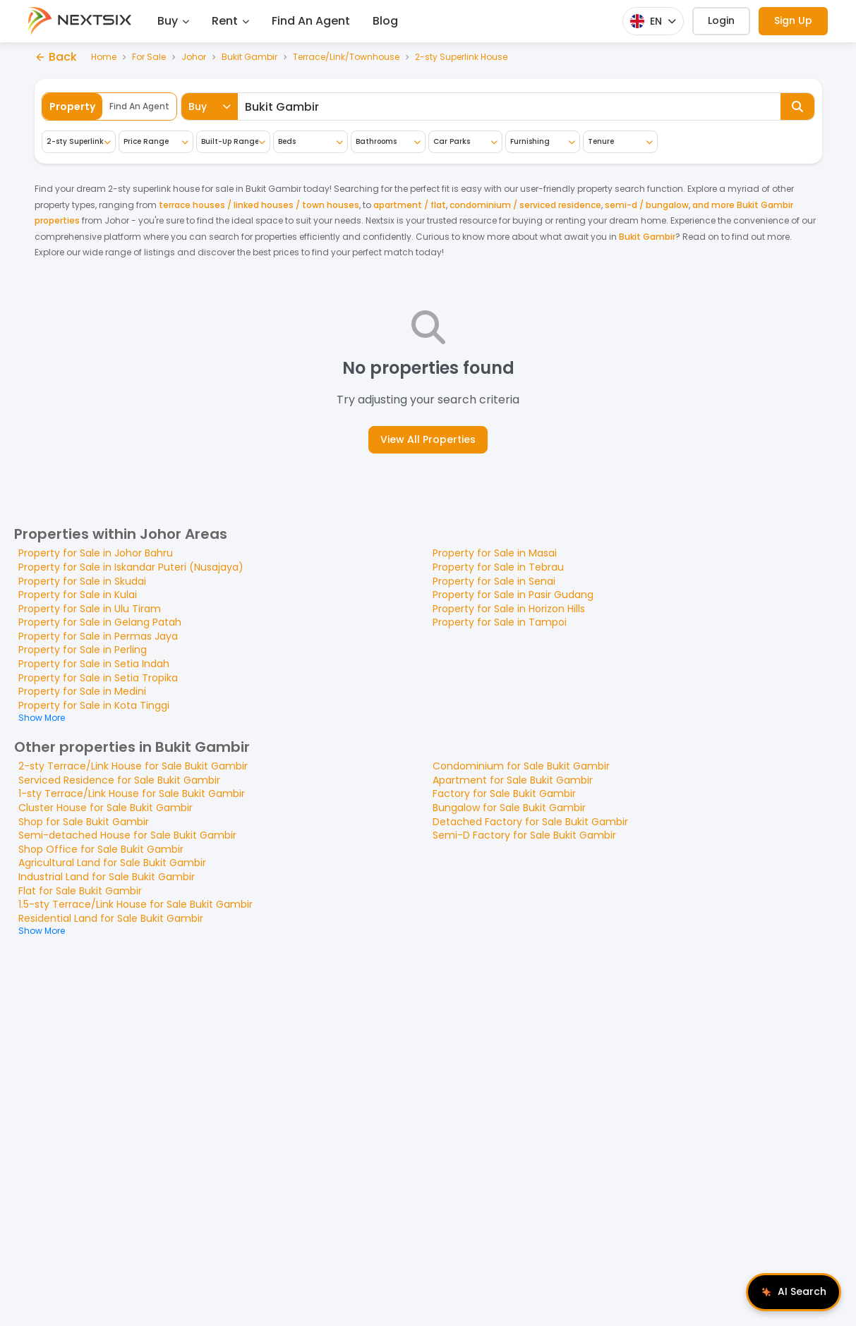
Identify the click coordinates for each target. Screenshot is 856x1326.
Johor (193, 57)
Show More (41, 718)
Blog (385, 21)
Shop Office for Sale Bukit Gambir (100, 849)
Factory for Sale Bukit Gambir (504, 793)
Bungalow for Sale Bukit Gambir (509, 808)
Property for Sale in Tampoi (500, 622)
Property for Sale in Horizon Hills (509, 609)
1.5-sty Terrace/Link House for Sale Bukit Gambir (135, 904)
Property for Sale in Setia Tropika (98, 678)
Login (721, 20)
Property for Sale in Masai (495, 553)
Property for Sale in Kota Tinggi (93, 705)
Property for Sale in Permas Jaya (98, 636)
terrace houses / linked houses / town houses (259, 205)
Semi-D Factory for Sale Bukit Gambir (524, 835)
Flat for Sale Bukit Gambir (80, 891)
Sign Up (793, 20)
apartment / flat (409, 205)
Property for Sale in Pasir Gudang (513, 595)
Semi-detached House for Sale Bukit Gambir (127, 835)
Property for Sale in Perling (82, 650)
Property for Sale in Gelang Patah (99, 622)
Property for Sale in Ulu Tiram (89, 609)
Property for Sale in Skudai (82, 581)
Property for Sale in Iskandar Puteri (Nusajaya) (130, 567)
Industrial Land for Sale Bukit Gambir (106, 877)
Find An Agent (311, 21)
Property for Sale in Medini (82, 691)
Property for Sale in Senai (494, 581)
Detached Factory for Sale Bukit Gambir (530, 822)
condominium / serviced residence (525, 205)
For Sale (149, 57)
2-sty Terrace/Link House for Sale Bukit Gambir (133, 766)
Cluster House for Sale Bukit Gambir (105, 808)
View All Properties (428, 439)
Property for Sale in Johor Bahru (95, 553)
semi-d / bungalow (647, 205)
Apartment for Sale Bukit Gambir (513, 780)
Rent (230, 21)
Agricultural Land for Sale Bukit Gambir (112, 863)
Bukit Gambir (249, 57)
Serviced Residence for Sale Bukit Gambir (119, 780)
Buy (173, 21)
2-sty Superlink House (461, 57)
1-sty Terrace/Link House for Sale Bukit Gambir (131, 793)
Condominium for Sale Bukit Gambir (521, 766)
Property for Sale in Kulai (77, 595)
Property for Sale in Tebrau (498, 567)
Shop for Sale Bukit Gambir (83, 822)
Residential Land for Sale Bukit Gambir (110, 918)
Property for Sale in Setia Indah (93, 664)
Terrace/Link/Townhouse (346, 57)
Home (103, 57)
